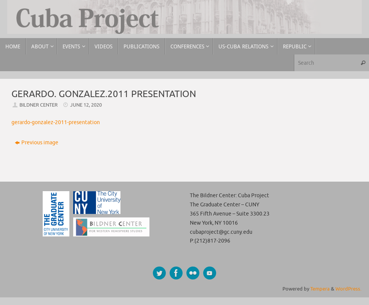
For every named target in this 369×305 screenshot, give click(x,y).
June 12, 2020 (86, 105)
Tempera (320, 289)
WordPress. (348, 289)
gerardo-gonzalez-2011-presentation (55, 122)
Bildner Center (38, 105)
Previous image (36, 142)
